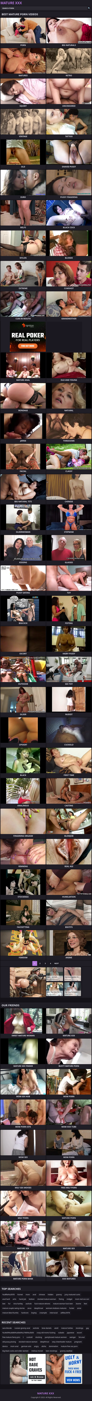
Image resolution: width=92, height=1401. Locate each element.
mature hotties (67, 1328)
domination (53, 1346)
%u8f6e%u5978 (8, 1294)
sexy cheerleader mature (62, 1342)
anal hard (6, 1299)
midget (69, 1299)
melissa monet (37, 1351)
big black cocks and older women (15, 1351)
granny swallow (66, 1351)
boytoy (34, 1313)
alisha (43, 1346)
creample (43, 1313)
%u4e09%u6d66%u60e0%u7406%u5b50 (18, 1332)
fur (9, 1303)
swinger (73, 1337)
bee (3, 1303)
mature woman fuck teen (63, 1303)
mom (28, 1294)
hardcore (24, 1313)
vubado (61, 1332)
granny (59, 1294)
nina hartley (18, 1303)
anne (79, 1308)
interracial (54, 1313)
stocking (38, 1337)
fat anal (82, 1337)
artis (14, 1299)
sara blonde (7, 1328)
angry (36, 1346)
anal (34, 1294)
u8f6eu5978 (65, 1313)
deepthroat (38, 1308)
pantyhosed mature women (56, 1337)
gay (87, 1328)
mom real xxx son (82, 1299)
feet (85, 1303)
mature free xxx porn (69, 1346)
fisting (61, 1299)
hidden (50, 1294)
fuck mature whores (42, 1303)
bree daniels (47, 1328)
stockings (79, 1328)
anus (29, 1308)
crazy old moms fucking (46, 1332)
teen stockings (51, 1351)
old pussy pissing (9, 1342)
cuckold (29, 1337)
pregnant (78, 1342)
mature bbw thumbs (10, 1313)
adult (56, 1328)
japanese (70, 1332)
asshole (29, 1303)
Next (56, 963)
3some (78, 1303)
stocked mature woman (46, 1299)
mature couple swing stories (13, 1308)
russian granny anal (22, 1328)
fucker (71, 1308)
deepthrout (44, 1342)
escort (79, 1332)
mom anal (14, 1346)
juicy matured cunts (72, 1294)
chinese (42, 1294)
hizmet (20, 1294)
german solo (26, 1346)
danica (5, 1346)
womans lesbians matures (56, 1308)
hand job (22, 1299)
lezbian (31, 1299)
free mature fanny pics (11, 1337)
